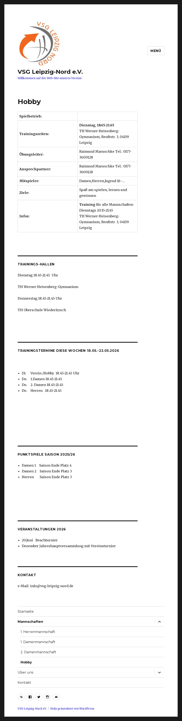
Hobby (26, 662)
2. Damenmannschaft (38, 652)
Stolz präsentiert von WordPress (72, 708)
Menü (155, 51)
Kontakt (24, 683)
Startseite (26, 611)
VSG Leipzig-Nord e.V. (50, 71)
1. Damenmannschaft (38, 642)
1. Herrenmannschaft (38, 632)
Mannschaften (30, 622)
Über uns (25, 672)
